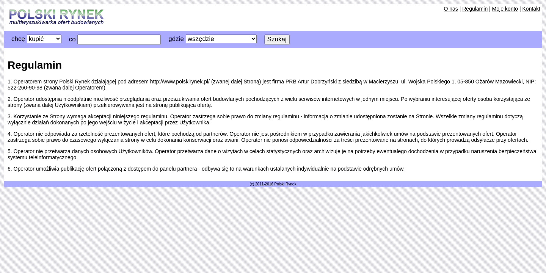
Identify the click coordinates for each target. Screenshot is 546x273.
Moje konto (505, 9)
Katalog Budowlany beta (56, 17)
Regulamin (475, 9)
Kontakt (531, 9)
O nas (451, 9)
